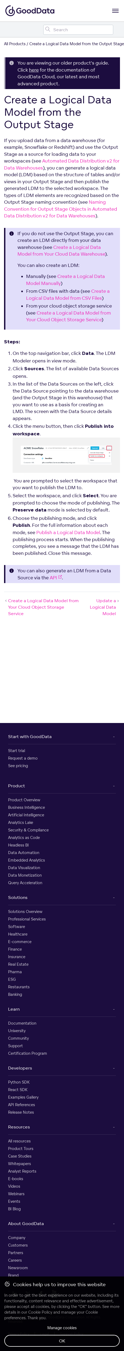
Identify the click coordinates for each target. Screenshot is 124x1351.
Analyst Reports (22, 1171)
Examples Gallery (23, 1097)
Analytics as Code (24, 837)
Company (16, 1237)
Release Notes (21, 1112)
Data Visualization (24, 867)
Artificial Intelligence (26, 815)
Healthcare (17, 934)
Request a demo (23, 758)
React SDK (17, 1089)
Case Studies (19, 1156)
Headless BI (18, 845)
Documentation (22, 1023)
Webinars (16, 1193)
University (17, 1030)
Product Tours (20, 1148)
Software (16, 926)
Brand (13, 1275)
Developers (20, 1068)
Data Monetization (25, 875)
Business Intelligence (26, 807)
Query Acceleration (25, 882)
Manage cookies (62, 1327)
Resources (19, 1127)
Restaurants (19, 987)
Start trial (16, 750)
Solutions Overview (25, 911)
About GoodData (26, 1223)
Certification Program (27, 1053)
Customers (18, 1245)
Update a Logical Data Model (105, 607)
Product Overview (24, 800)
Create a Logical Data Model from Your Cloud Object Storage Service (41, 607)
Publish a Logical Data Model (68, 532)
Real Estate (18, 964)
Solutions (17, 897)
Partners (15, 1252)
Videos (14, 1186)
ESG (12, 979)
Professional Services (27, 919)
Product (16, 785)
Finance (15, 949)
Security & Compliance (28, 830)
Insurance (16, 956)
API (56, 577)
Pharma (15, 971)
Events (14, 1201)
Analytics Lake (20, 822)
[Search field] (78, 30)
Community (18, 1038)
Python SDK (19, 1082)
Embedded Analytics (26, 860)
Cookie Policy (40, 1312)
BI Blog (14, 1209)
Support (15, 1045)
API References (21, 1104)
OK (62, 1340)
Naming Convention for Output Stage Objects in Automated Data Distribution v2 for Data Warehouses (60, 208)
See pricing (18, 765)
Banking (15, 994)
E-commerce (19, 941)
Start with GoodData (30, 736)
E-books (15, 1178)
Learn (14, 1009)
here (34, 70)
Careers (15, 1260)
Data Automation (23, 852)
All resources (19, 1141)
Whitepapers (19, 1163)
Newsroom (18, 1267)
